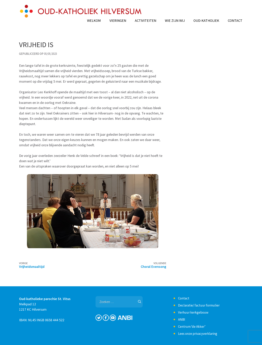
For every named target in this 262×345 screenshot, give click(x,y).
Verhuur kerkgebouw (193, 312)
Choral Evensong (153, 266)
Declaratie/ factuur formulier (199, 305)
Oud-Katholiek (206, 20)
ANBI (181, 319)
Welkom (94, 20)
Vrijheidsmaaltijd (31, 266)
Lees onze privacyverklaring (197, 333)
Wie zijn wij (175, 20)
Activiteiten (145, 20)
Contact (235, 20)
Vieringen (117, 20)
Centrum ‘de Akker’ (191, 326)
